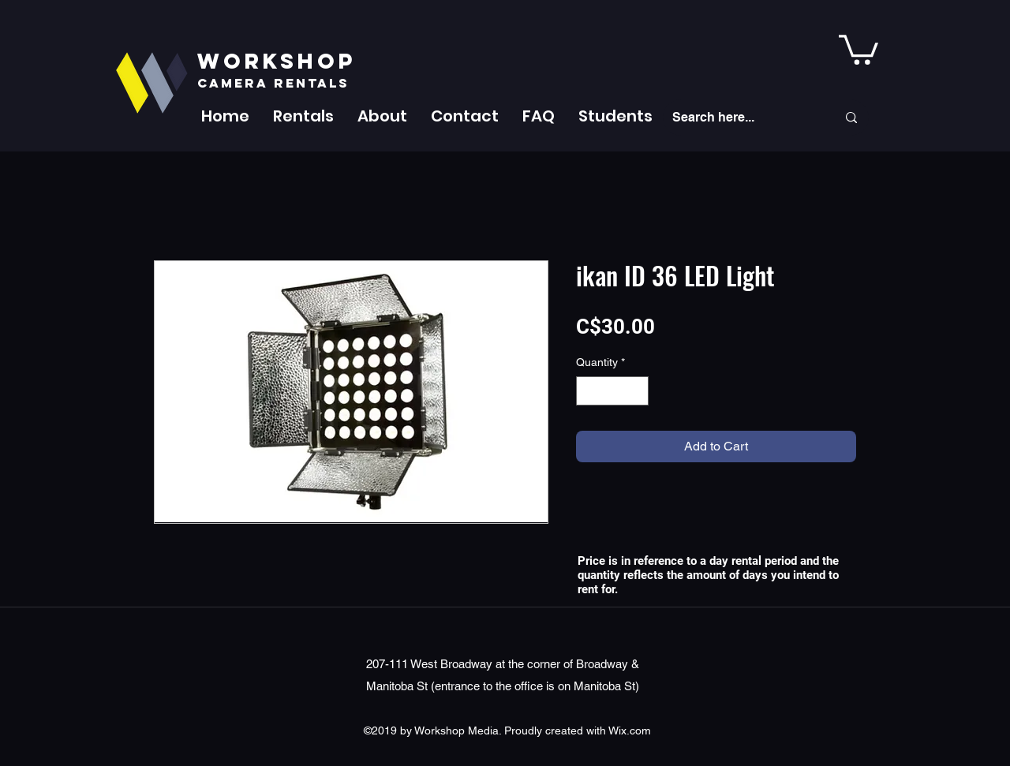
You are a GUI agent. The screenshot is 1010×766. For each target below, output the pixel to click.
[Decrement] (588, 391)
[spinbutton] (612, 391)
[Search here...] (742, 117)
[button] (303, 116)
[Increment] (636, 391)
